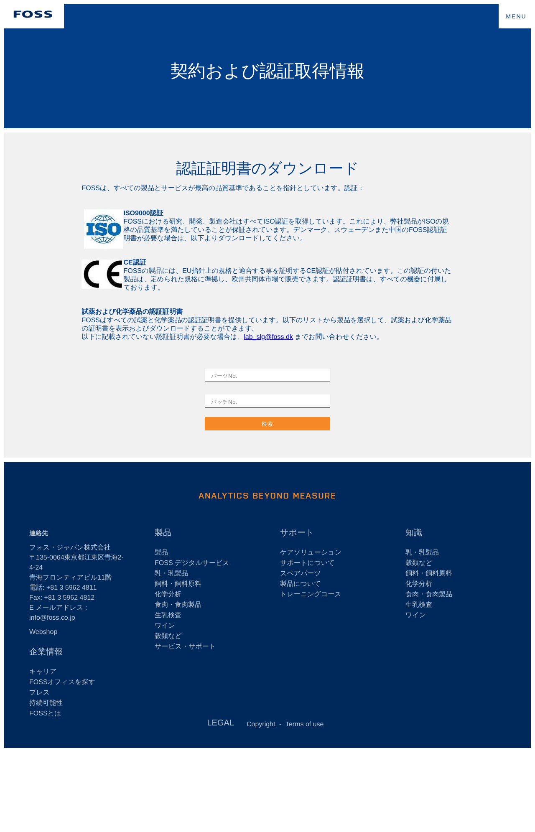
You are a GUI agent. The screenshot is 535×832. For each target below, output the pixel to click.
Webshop (43, 632)
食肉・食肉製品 (178, 604)
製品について (300, 584)
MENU (516, 16)
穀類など (168, 636)
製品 (163, 533)
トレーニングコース (310, 594)
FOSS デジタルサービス (192, 563)
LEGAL (220, 723)
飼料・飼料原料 (178, 584)
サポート (297, 533)
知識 (413, 533)
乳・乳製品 (171, 573)
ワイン (165, 625)
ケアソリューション (310, 552)
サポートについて (307, 563)
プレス (39, 692)
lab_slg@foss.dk (268, 337)
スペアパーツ (300, 573)
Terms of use (304, 724)
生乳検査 (168, 615)
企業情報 (46, 652)
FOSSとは (45, 713)
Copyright (261, 724)
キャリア (43, 671)
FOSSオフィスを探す (62, 682)
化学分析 (168, 594)
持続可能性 (46, 703)
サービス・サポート (185, 646)
